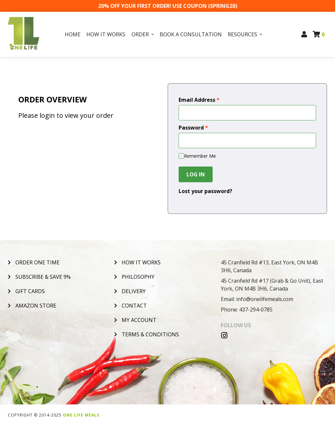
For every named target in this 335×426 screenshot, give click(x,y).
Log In (195, 174)
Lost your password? (205, 191)
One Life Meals (81, 415)
